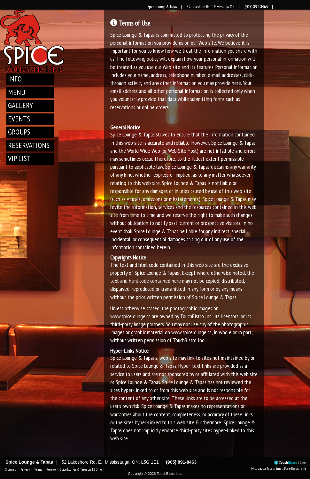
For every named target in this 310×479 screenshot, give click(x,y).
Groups (19, 132)
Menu (16, 92)
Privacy (25, 469)
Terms (38, 469)
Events (19, 119)
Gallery (20, 105)
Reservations (29, 145)
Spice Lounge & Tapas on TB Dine (81, 469)
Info (15, 79)
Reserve (51, 469)
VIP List (19, 158)
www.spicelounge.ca (130, 316)
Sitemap (10, 469)
